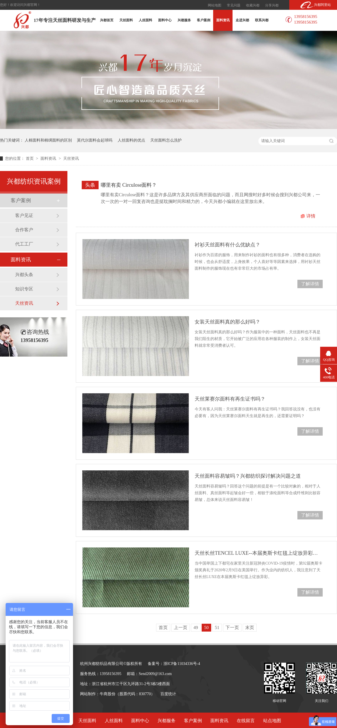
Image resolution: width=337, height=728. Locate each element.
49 (195, 627)
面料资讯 (223, 20)
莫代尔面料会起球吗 (94, 140)
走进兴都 (242, 20)
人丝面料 (145, 20)
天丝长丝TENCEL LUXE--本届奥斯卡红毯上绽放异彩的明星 (259, 553)
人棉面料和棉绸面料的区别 (48, 140)
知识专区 (24, 288)
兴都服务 (184, 20)
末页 (249, 627)
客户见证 (24, 215)
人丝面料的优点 (131, 140)
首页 (30, 158)
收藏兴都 (252, 5)
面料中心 (165, 20)
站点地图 (272, 720)
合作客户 (24, 229)
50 (206, 627)
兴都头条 (24, 274)
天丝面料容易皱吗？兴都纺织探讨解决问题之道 (248, 476)
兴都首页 (106, 20)
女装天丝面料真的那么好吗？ (227, 322)
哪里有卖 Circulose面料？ (129, 185)
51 (217, 627)
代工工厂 (24, 244)
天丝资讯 (71, 158)
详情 (310, 216)
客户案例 (203, 20)
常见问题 (233, 5)
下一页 (232, 627)
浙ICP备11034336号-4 (181, 664)
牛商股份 (107, 694)
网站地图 (214, 5)
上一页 (180, 627)
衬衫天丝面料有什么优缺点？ (227, 245)
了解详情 (310, 283)
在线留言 (246, 720)
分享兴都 (272, 5)
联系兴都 (261, 20)
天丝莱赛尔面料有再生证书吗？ (230, 399)
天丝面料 (126, 20)
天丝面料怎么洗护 (166, 140)
